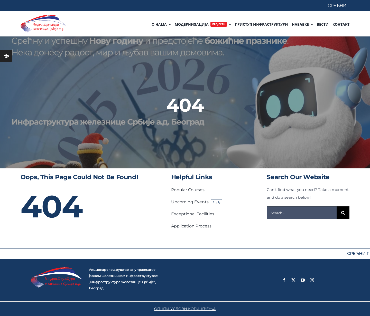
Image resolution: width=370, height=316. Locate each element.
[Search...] (302, 212)
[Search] (343, 212)
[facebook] (284, 280)
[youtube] (303, 280)
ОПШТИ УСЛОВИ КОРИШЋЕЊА (185, 309)
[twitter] (293, 280)
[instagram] (312, 280)
